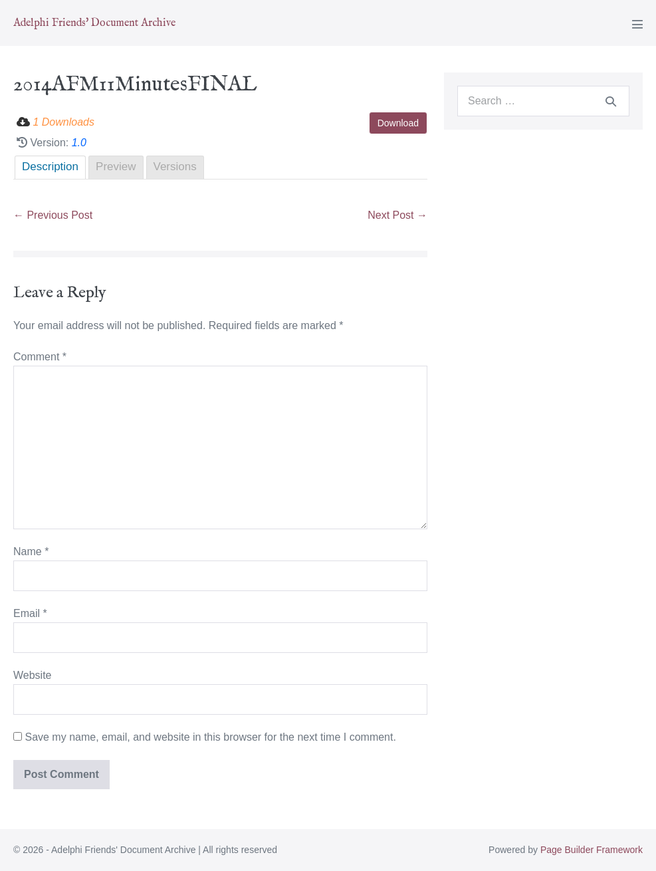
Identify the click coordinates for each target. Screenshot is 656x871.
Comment (39, 356)
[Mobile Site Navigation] (637, 24)
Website (32, 675)
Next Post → (397, 215)
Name (31, 551)
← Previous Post (52, 215)
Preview (116, 166)
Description (50, 166)
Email (30, 613)
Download (398, 123)
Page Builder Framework (591, 849)
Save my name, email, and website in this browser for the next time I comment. (210, 737)
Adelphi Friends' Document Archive (94, 23)
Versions (175, 166)
